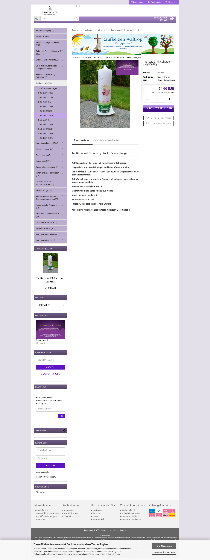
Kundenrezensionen (107, 142)
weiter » (97, 59)
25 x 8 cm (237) (45, 108)
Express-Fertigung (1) (45, 32)
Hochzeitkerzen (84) (44, 151)
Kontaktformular (70, 515)
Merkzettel (170, 2)
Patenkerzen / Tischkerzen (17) (47, 176)
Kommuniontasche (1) (45, 242)
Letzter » (108, 59)
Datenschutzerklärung (110, 554)
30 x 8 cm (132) (45, 95)
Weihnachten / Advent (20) (47, 61)
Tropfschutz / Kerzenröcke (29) (47, 216)
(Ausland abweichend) (166, 82)
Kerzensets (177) (43, 163)
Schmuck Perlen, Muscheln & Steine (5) (48, 54)
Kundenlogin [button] (154, 2)
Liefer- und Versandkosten (46, 515)
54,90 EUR (50, 289)
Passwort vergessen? (46, 478)
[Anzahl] (158, 101)
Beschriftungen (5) (44, 192)
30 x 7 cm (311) (45, 99)
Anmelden (50, 467)
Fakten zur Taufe (128, 518)
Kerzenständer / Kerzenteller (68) (48, 208)
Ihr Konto (96, 515)
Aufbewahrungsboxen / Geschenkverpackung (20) (47, 199)
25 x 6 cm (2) (44, 122)
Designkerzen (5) (43, 157)
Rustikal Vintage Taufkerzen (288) (48, 45)
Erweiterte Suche (50, 376)
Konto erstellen (43, 474)
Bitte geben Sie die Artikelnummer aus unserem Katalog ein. (49, 402)
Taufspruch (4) (42, 38)
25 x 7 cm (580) (45, 117)
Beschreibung (82, 142)
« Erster (76, 59)
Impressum (68, 512)
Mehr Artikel (41, 345)
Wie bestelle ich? (128, 512)
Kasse (94, 518)
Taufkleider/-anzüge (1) (46, 230)
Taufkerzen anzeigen (48, 90)
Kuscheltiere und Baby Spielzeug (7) (45, 77)
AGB (97, 532)
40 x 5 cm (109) (45, 135)
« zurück (87, 59)
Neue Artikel (97, 521)
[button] (137, 2)
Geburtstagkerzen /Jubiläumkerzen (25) (45, 184)
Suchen (50, 369)
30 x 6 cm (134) (45, 126)
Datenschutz (40, 521)
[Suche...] (37, 20)
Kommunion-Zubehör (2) (46, 236)
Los (61, 418)
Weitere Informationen (164, 552)
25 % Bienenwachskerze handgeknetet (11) (46, 68)
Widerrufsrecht (41, 512)
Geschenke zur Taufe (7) (46, 224)
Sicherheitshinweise (130, 515)
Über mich (67, 518)
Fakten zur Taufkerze (130, 521)
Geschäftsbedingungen (45, 518)
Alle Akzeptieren (164, 546)
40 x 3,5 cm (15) (45, 113)
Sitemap (40, 494)
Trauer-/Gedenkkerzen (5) (47, 169)
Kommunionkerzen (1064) (47, 145)
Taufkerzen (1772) (44, 85)
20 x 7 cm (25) (45, 104)
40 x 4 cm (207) (45, 140)
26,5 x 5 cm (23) (45, 131)
